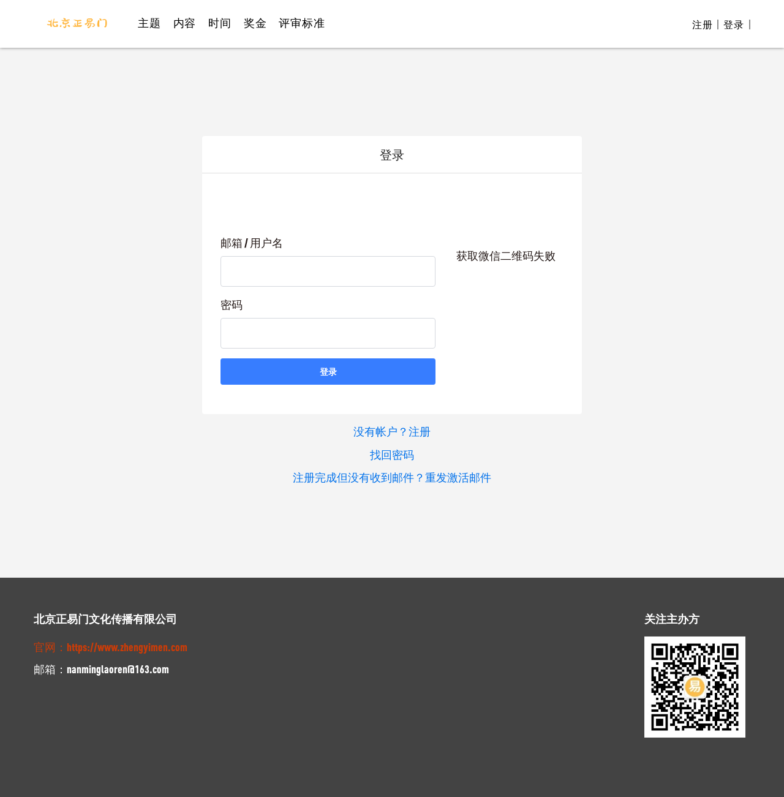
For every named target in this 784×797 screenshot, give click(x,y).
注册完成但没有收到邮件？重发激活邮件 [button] (392, 476)
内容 (185, 22)
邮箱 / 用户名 (252, 242)
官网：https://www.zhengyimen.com (110, 645)
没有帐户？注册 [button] (392, 431)
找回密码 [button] (392, 454)
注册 (702, 24)
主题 (149, 22)
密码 (232, 304)
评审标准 (302, 22)
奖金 (255, 22)
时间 (220, 22)
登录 (733, 24)
